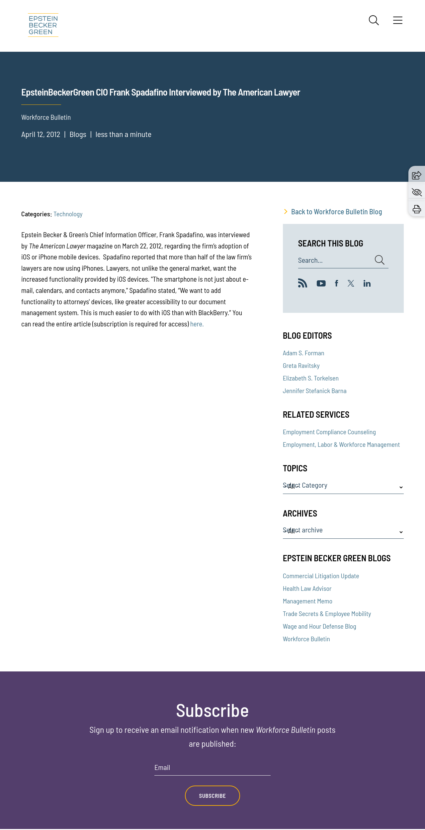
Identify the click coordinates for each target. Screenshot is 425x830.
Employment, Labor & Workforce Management (341, 444)
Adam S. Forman (303, 353)
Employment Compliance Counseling (329, 432)
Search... (310, 260)
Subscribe (212, 796)
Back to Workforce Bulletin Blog (336, 211)
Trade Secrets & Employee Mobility (327, 613)
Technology (67, 214)
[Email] (212, 769)
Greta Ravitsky (301, 365)
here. (197, 323)
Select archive (303, 530)
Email (162, 767)
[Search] (374, 20)
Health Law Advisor (307, 588)
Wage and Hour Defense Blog (319, 626)
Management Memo (307, 601)
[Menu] (398, 22)
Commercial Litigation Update (321, 576)
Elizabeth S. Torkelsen (311, 378)
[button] (416, 174)
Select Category (305, 485)
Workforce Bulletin (306, 639)
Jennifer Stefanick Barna (315, 390)
